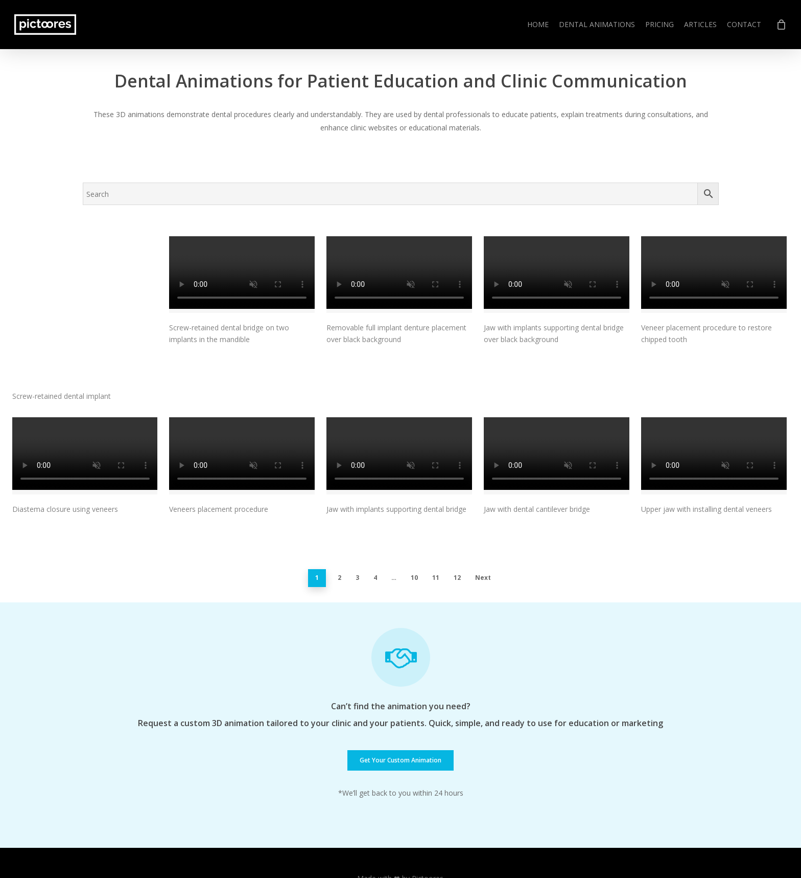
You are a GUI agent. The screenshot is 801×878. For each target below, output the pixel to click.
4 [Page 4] (375, 520)
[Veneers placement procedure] (242, 399)
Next (483, 520)
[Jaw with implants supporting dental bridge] (399, 399)
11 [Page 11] (435, 520)
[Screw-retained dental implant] (85, 277)
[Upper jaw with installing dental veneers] (714, 399)
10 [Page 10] (414, 520)
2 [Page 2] (339, 520)
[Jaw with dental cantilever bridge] (556, 399)
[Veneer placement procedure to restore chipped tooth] (714, 274)
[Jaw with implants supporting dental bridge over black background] (556, 274)
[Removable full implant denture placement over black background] (399, 274)
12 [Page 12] (457, 520)
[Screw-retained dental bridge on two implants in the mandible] (242, 274)
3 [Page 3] (357, 520)
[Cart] (781, 24)
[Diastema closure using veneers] (85, 399)
